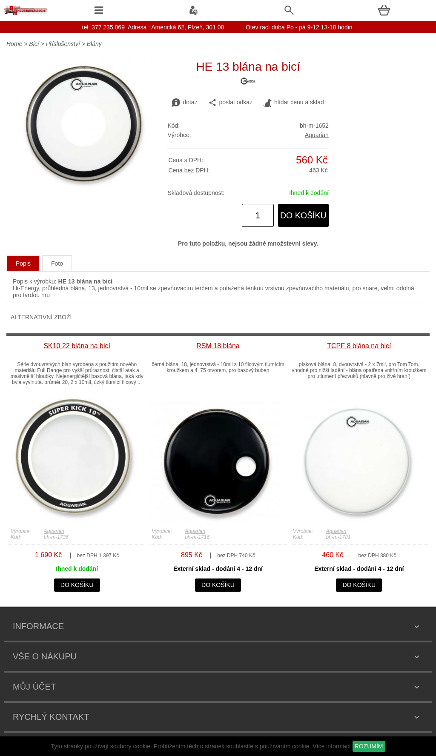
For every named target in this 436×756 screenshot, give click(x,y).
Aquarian (317, 135)
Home (14, 43)
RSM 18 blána (217, 345)
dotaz (184, 102)
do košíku (303, 215)
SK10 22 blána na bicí (76, 345)
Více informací (331, 746)
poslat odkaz (230, 102)
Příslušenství (63, 43)
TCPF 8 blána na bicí (359, 345)
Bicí (34, 43)
